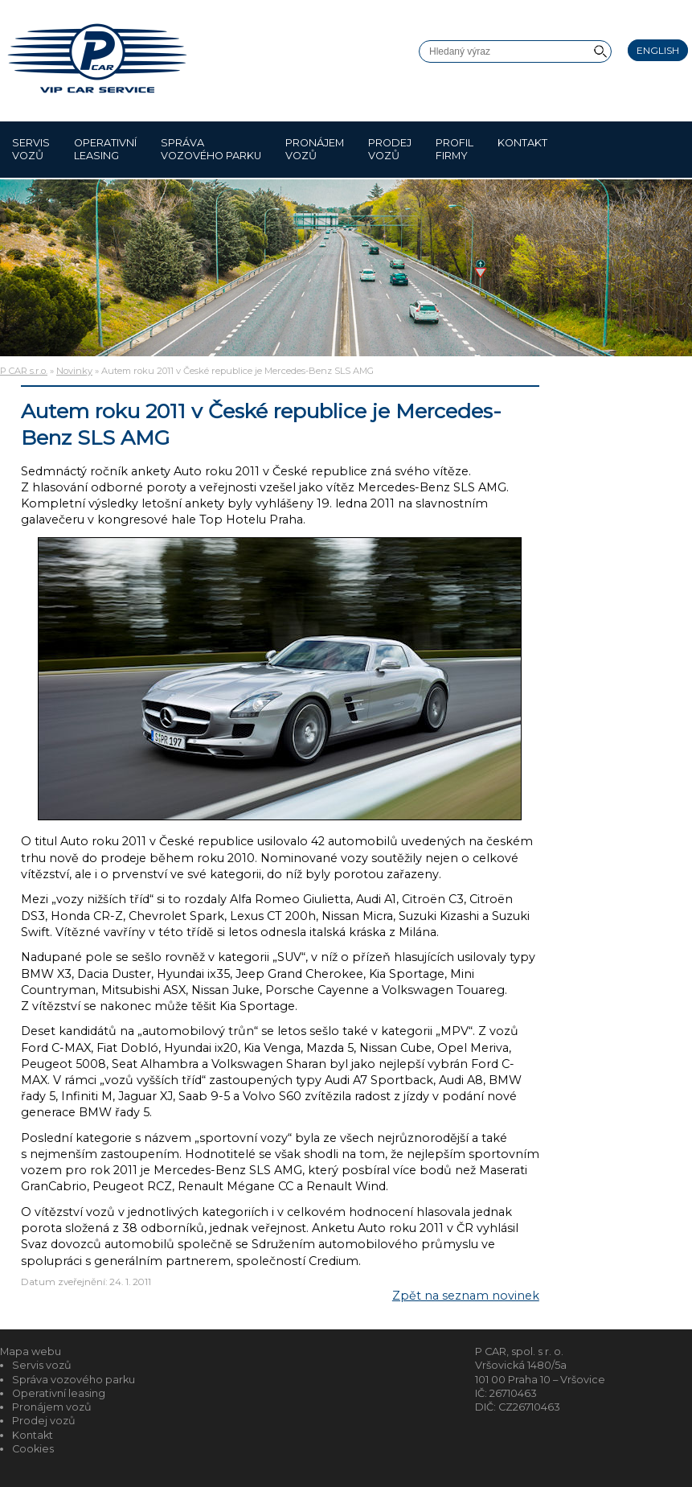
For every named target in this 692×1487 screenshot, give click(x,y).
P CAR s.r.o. (23, 370)
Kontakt (522, 149)
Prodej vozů (390, 149)
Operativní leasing (105, 149)
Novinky (74, 370)
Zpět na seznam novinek (465, 1295)
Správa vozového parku (211, 149)
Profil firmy (454, 149)
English (658, 50)
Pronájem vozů (314, 149)
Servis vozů (31, 149)
